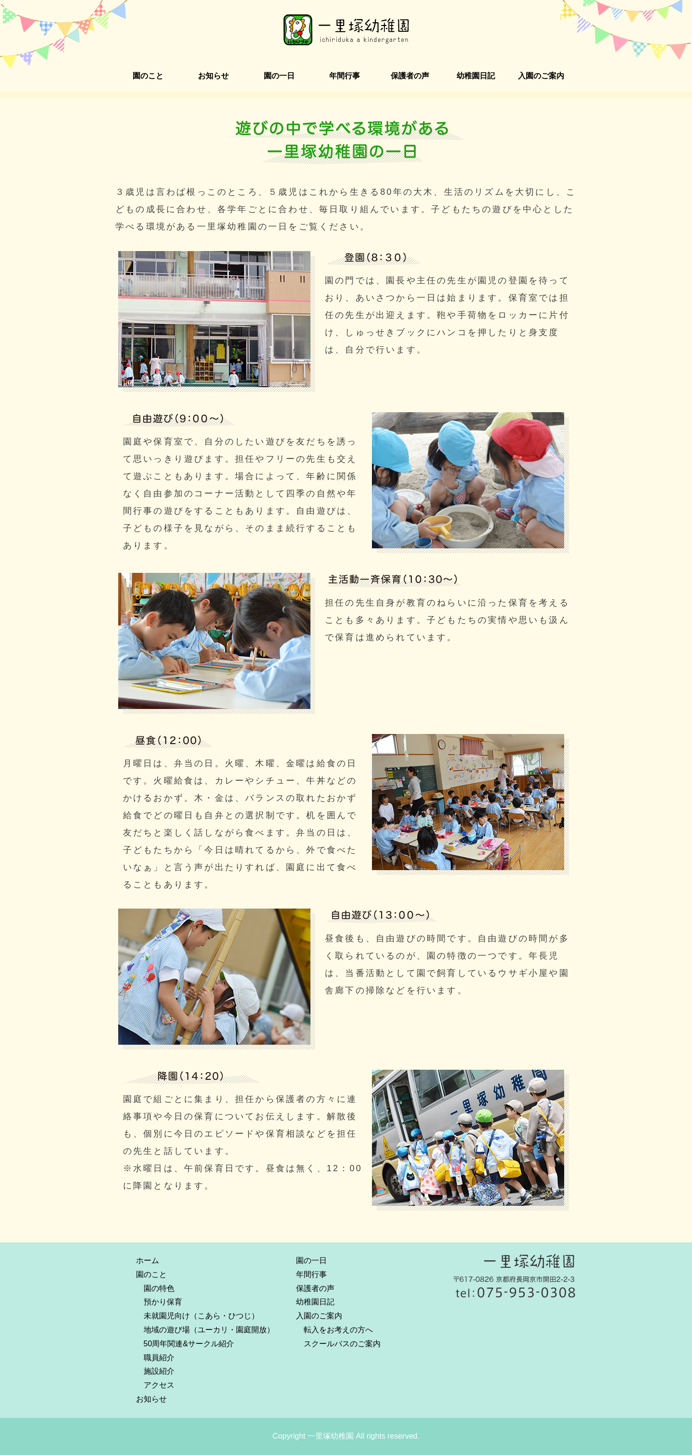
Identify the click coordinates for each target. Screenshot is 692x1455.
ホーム (147, 1260)
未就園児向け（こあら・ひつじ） (201, 1316)
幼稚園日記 (476, 76)
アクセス (159, 1385)
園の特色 (159, 1288)
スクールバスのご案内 (342, 1344)
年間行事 (344, 76)
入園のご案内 (541, 76)
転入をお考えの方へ (338, 1330)
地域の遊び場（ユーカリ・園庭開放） (209, 1330)
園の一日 (279, 76)
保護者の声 (410, 76)
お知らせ (213, 76)
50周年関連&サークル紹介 (189, 1344)
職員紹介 (159, 1358)
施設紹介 (159, 1371)
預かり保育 (163, 1302)
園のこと (148, 76)
